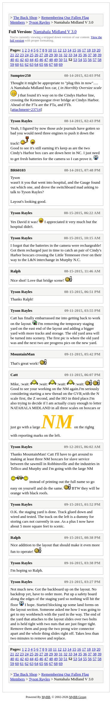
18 (89, 50)
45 (36, 59)
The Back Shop (25, 17)
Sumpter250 (20, 75)
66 (46, 64)
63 (31, 64)
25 (31, 55)
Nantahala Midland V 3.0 (55, 31)
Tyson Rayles (39, 22)
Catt (14, 374)
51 (65, 59)
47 (46, 59)
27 (41, 55)
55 (85, 59)
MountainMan (22, 354)
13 (64, 50)
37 (90, 55)
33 (70, 55)
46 (41, 59)
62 (27, 64)
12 (60, 50)
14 (69, 50)
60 (17, 64)
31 (61, 55)
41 (17, 59)
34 (75, 55)
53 (75, 59)
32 (65, 55)
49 (56, 59)
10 (50, 50)
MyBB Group (77, 697)
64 (36, 64)
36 (85, 55)
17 (84, 50)
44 (31, 59)
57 (94, 59)
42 (22, 59)
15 (74, 50)
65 (41, 64)
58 (100, 59)
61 (22, 64)
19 (94, 50)
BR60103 (18, 170)
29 (51, 55)
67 (51, 64)
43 (27, 59)
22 (17, 55)
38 (94, 55)
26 (36, 55)
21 (12, 55)
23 (22, 55)
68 (56, 64)
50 (61, 59)
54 (80, 59)
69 (61, 64)
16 (79, 50)
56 (90, 59)
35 (80, 55)
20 (98, 50)
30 (56, 55)
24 (27, 55)
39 (100, 55)
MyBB (46, 697)
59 (12, 64)
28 (46, 55)
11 (55, 50)
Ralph (15, 271)
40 (12, 59)
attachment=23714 (26, 109)
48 (51, 59)
